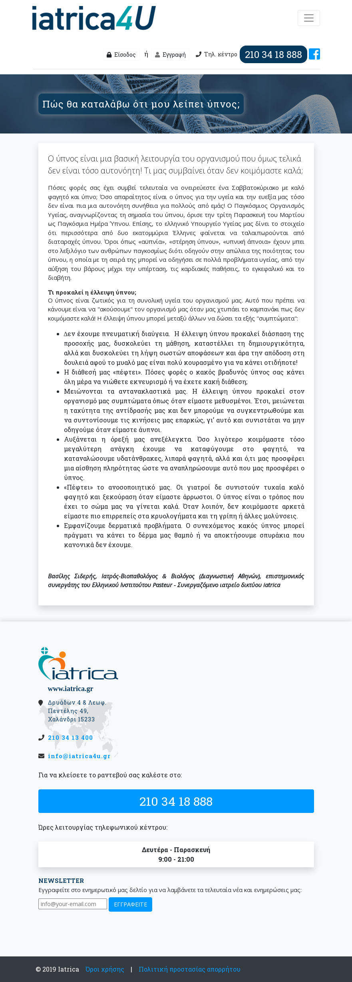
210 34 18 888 (176, 801)
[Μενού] (309, 18)
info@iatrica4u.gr (79, 756)
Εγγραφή (170, 54)
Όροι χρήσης (105, 969)
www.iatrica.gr (70, 689)
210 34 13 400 (70, 737)
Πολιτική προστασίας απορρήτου (190, 969)
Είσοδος (121, 54)
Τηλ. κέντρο (250, 54)
